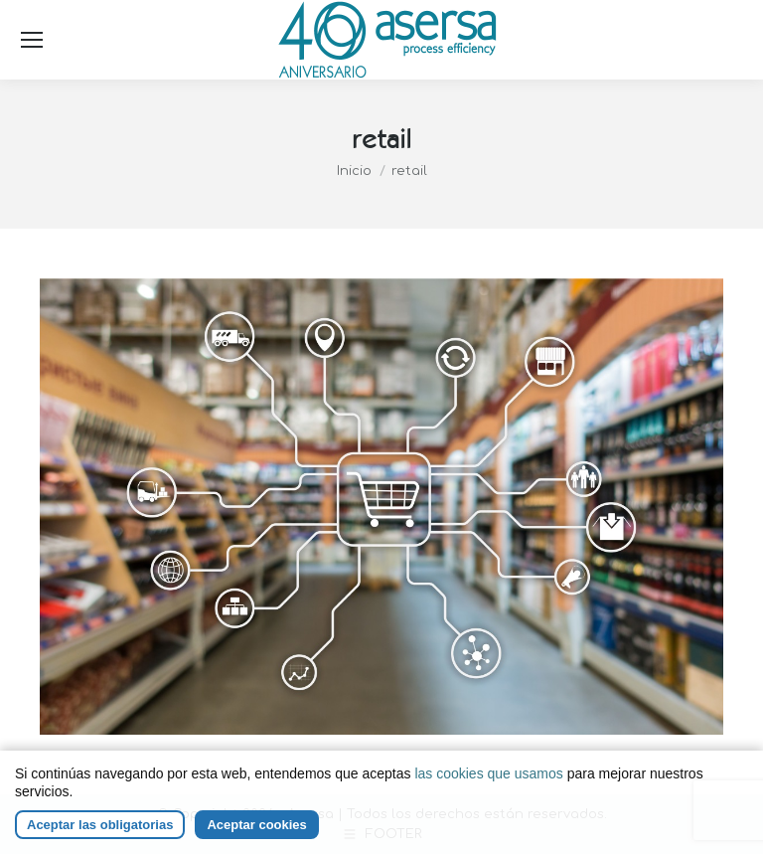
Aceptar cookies (256, 824)
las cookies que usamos (488, 773)
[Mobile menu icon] (32, 40)
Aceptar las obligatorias (100, 824)
